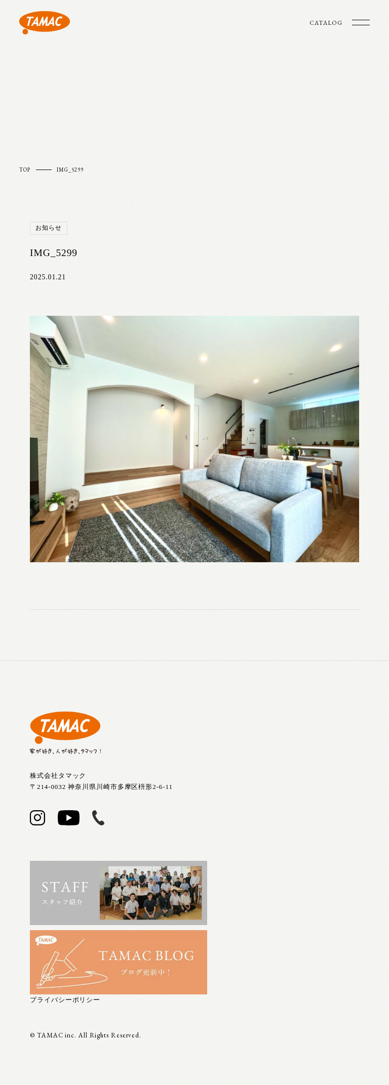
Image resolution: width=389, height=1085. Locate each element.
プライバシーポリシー (65, 1000)
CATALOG (325, 23)
